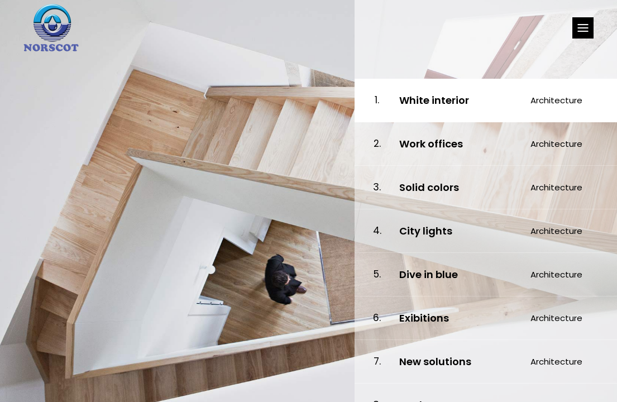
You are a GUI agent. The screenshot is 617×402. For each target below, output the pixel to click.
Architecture (556, 100)
